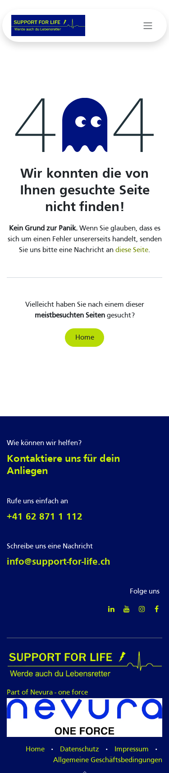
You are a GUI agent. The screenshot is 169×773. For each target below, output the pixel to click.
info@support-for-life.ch (58, 562)
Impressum (131, 749)
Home (84, 337)
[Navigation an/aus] (148, 26)
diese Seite (131, 250)
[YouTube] (126, 609)
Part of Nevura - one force (84, 692)
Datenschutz (79, 749)
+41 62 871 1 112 (44, 517)
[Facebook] (156, 609)
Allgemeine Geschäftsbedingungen (107, 760)
